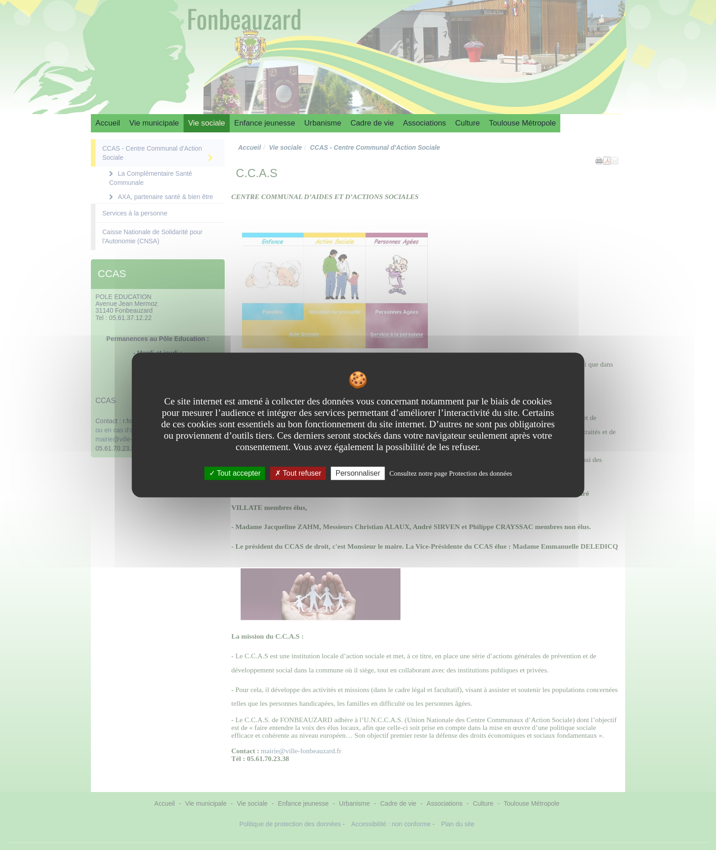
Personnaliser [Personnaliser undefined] (358, 473)
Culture (467, 123)
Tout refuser (298, 473)
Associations (424, 123)
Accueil (107, 123)
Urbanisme (322, 123)
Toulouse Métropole (522, 123)
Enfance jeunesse (264, 123)
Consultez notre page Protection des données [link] (451, 473)
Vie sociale (206, 123)
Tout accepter (235, 473)
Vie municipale (154, 123)
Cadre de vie (372, 123)
